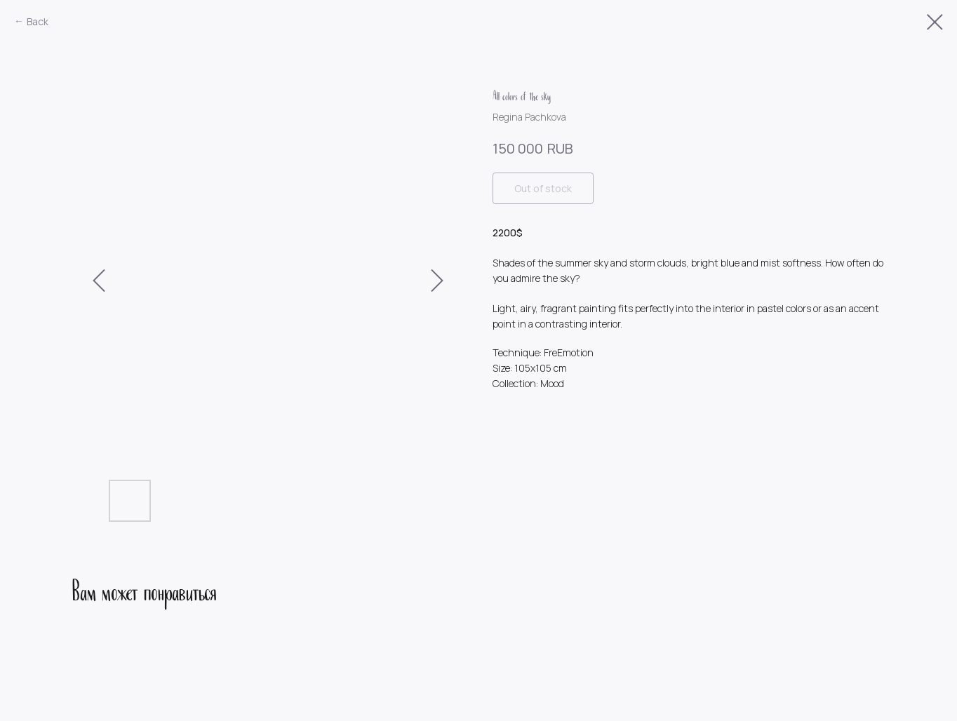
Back (37, 21)
